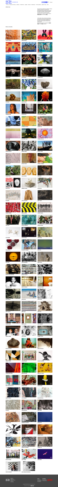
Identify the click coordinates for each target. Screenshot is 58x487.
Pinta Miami (39, 481)
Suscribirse (12, 481)
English (51, 2)
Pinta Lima (39, 479)
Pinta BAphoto (39, 480)
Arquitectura (44, 4)
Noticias (7, 4)
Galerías (26, 4)
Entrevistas (22, 4)
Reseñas (29, 4)
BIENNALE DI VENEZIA (12, 4)
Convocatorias (38, 4)
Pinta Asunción (44, 480)
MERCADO (17, 4)
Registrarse (12, 479)
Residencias (33, 4)
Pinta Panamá (44, 479)
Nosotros (11, 478)
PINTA (48, 4)
